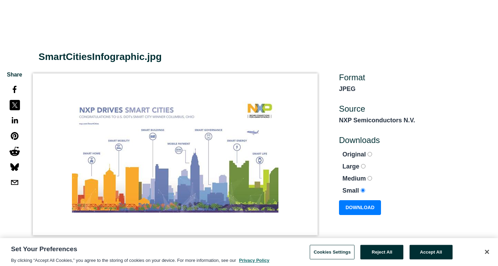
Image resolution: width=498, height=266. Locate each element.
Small (353, 190)
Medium (357, 178)
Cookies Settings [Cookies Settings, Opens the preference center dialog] (332, 253)
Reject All (382, 253)
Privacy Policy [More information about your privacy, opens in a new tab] (254, 261)
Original (357, 154)
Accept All (431, 253)
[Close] (487, 253)
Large (353, 166)
